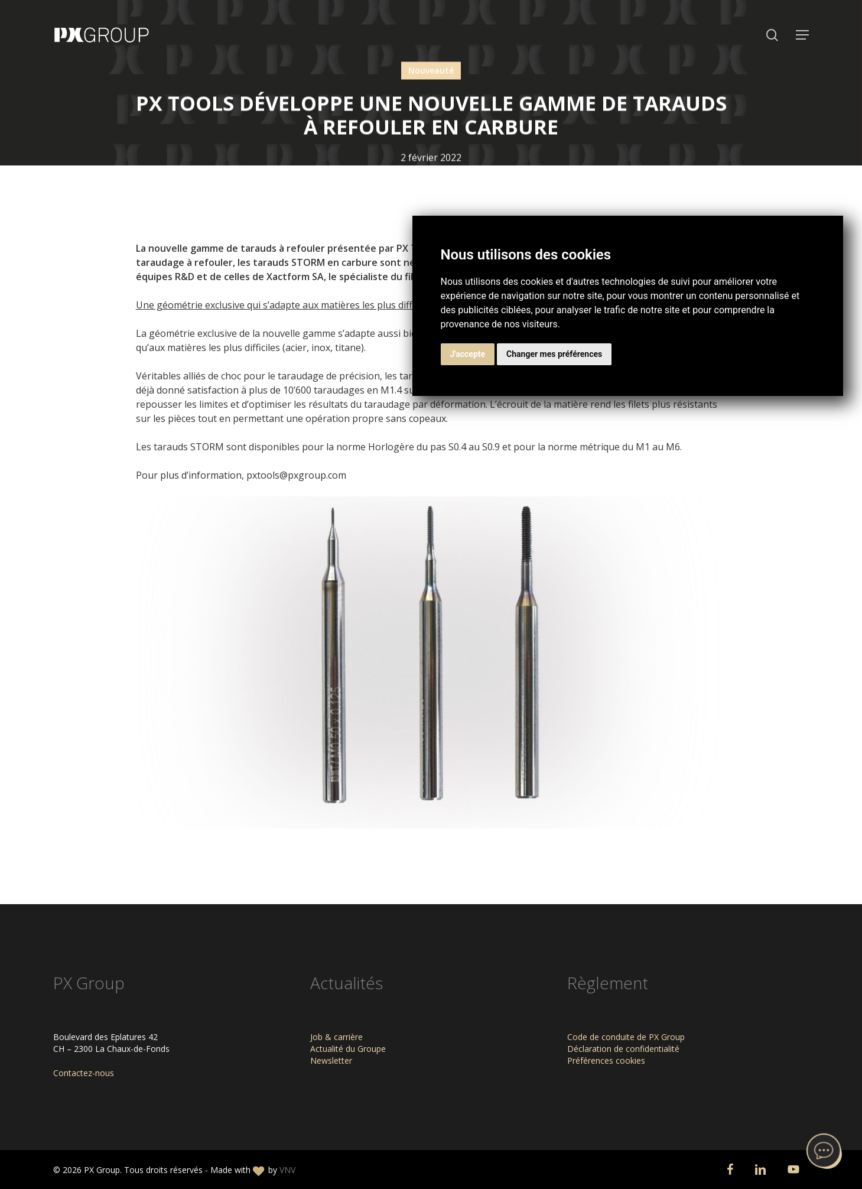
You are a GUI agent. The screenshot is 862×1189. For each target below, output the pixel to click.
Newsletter (331, 1060)
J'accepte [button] (468, 354)
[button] (802, 35)
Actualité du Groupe (348, 1048)
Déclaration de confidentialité (623, 1048)
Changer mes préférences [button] (554, 354)
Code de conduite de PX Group (626, 1036)
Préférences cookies (606, 1060)
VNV (287, 1169)
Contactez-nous (83, 1072)
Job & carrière (336, 1036)
